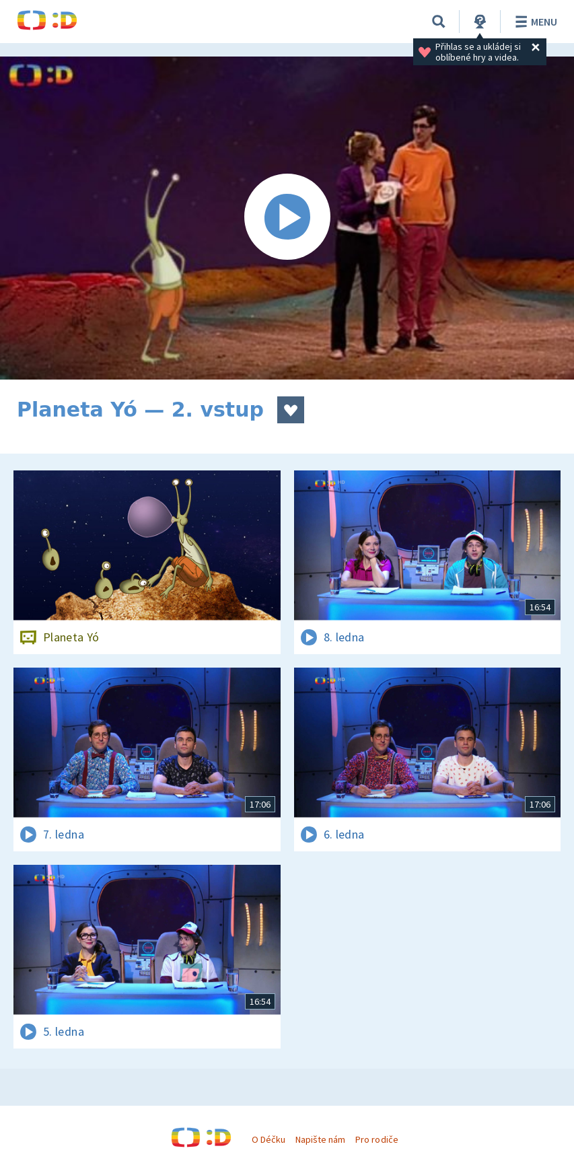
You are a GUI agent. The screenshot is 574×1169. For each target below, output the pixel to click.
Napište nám (320, 1139)
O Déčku (268, 1139)
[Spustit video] (287, 218)
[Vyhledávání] (439, 21)
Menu (534, 21)
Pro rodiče (376, 1139)
